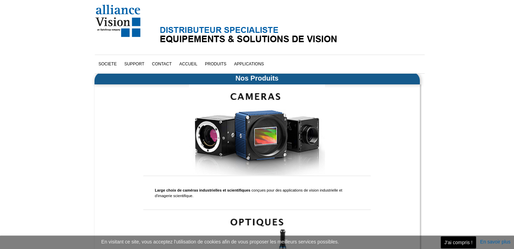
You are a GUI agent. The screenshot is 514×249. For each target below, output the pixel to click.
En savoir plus (495, 242)
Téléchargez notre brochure (127, 207)
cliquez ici (347, 164)
